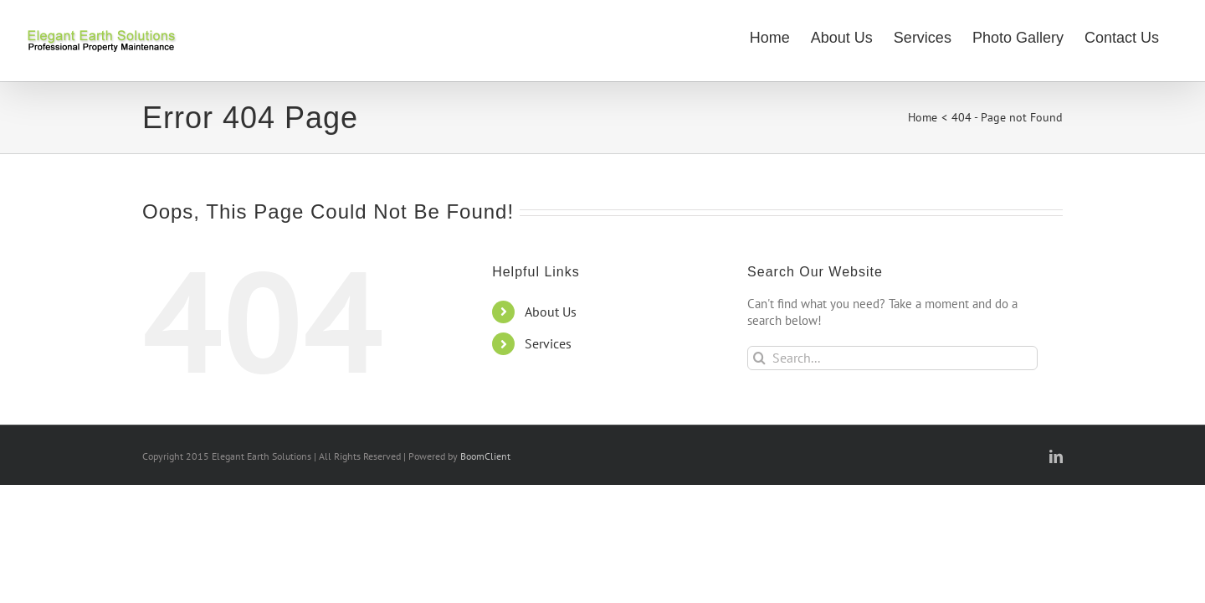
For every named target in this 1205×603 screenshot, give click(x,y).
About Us (551, 311)
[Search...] (892, 358)
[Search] (759, 358)
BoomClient (485, 456)
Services (548, 343)
